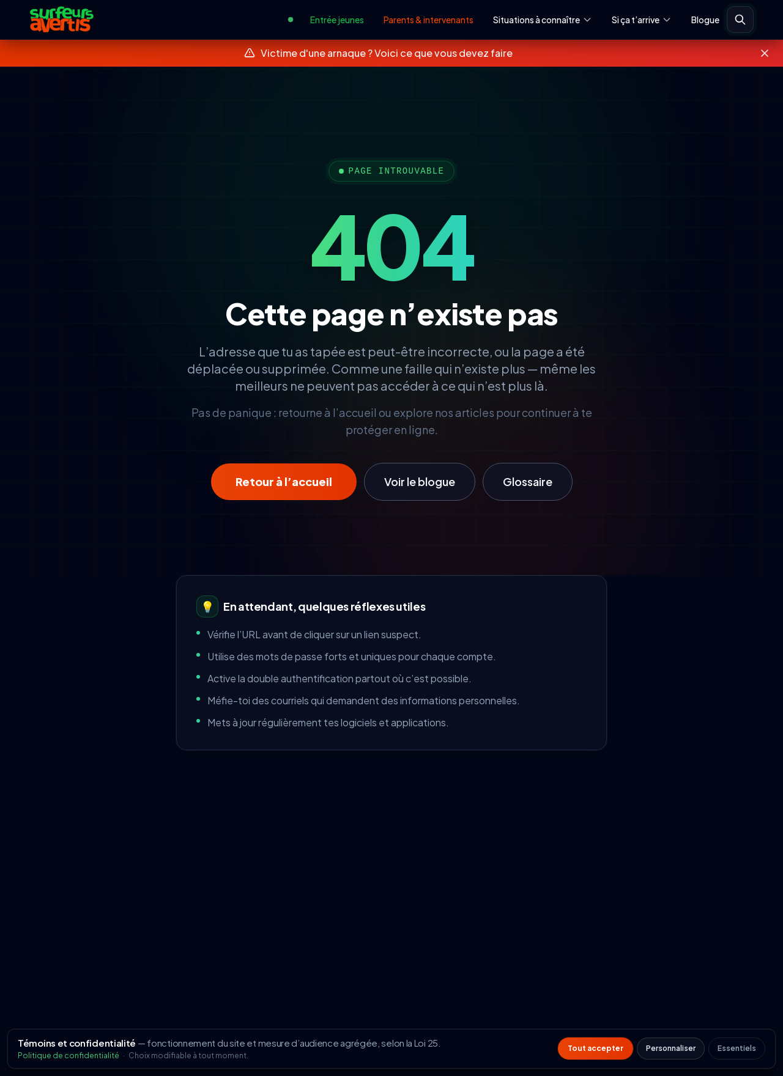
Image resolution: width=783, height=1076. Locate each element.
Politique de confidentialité (69, 1055)
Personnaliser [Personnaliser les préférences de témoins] (671, 1048)
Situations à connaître (542, 19)
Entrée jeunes (337, 19)
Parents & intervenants (428, 19)
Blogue (705, 19)
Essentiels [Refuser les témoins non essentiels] (737, 1048)
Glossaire (527, 481)
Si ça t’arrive (642, 19)
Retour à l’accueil (284, 481)
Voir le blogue (419, 481)
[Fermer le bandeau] (764, 53)
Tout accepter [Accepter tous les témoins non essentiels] (595, 1048)
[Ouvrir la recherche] (740, 19)
